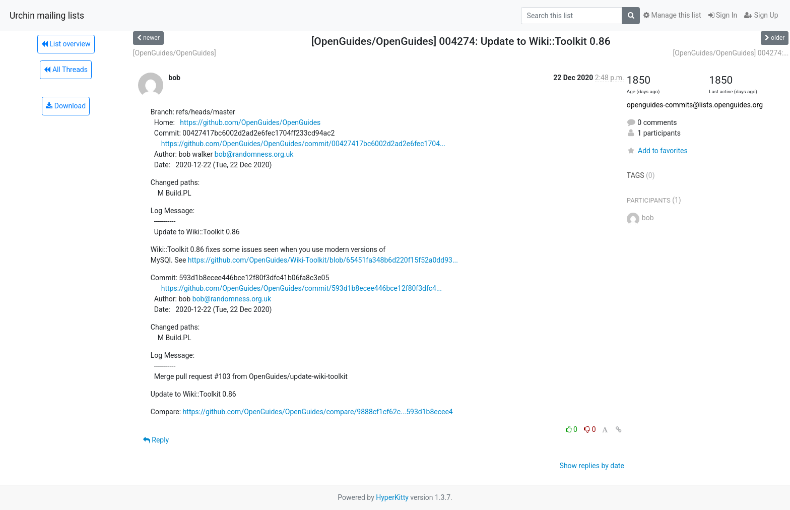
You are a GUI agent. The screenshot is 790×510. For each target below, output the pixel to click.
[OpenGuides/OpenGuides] (174, 53)
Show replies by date (592, 466)
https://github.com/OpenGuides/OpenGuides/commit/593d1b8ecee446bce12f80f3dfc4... (301, 288)
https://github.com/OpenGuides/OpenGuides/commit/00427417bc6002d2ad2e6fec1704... (303, 144)
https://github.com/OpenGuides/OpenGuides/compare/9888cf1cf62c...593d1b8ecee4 (318, 412)
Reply (156, 440)
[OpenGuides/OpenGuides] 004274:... (730, 53)
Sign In (723, 15)
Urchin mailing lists (47, 16)
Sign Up (761, 15)
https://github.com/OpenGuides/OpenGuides (250, 122)
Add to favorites (657, 151)
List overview (66, 44)
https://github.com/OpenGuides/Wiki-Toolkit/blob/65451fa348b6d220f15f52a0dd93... (323, 260)
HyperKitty (392, 497)
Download (66, 106)
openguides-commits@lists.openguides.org (695, 105)
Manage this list (672, 15)
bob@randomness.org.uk (254, 154)
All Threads (65, 70)
